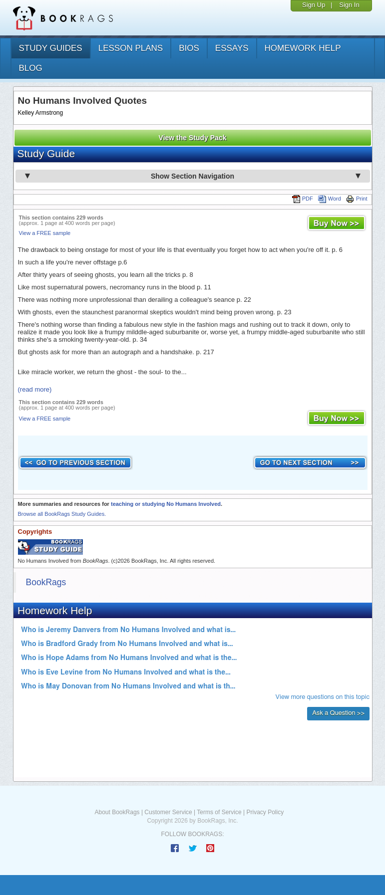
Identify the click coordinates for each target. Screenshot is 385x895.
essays (232, 48)
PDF (302, 199)
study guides (50, 48)
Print (357, 199)
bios (189, 48)
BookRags (46, 582)
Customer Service (168, 812)
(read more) (35, 389)
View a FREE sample (45, 233)
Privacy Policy (265, 812)
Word (329, 199)
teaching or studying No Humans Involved (166, 504)
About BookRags (117, 812)
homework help (303, 48)
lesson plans (130, 48)
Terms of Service (219, 812)
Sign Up (313, 4)
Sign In (349, 4)
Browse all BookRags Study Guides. (62, 514)
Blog (30, 68)
